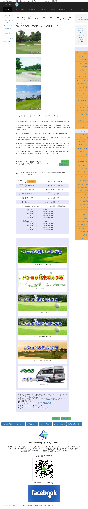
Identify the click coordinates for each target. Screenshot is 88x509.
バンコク (7, 9)
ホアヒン (23, 9)
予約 (83, 9)
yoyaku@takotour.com (37, 449)
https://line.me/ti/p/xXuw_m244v (38, 164)
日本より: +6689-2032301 (81, 37)
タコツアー (6, 5)
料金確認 (65, 161)
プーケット (44, 9)
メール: (80, 17)
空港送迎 (53, 9)
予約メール (64, 164)
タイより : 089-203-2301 (80, 30)
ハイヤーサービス (7, 38)
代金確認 (32, 181)
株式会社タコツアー (65, 9)
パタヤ (15, 9)
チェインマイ (33, 9)
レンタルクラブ (7, 25)
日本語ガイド (7, 41)
